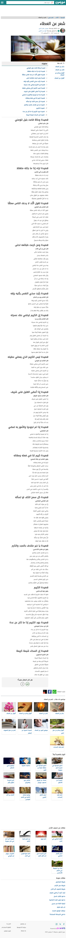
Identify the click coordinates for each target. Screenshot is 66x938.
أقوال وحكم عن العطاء (59, 74)
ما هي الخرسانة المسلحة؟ (57, 914)
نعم (27, 684)
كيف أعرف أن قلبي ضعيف (57, 892)
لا (22, 684)
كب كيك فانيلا (61, 907)
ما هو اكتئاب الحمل (59, 896)
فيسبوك (50, 692)
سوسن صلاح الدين (43, 28)
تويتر (45, 692)
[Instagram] (56, 924)
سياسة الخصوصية (21, 927)
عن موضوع (23, 924)
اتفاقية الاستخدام (6, 927)
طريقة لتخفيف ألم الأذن (58, 889)
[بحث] (52, 2)
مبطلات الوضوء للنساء (58, 910)
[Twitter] (60, 924)
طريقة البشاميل (60, 882)
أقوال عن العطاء (59, 78)
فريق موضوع (7, 931)
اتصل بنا (9, 924)
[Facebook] (63, 924)
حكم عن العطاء (59, 66)
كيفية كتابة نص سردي (58, 903)
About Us (23, 931)
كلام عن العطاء (59, 69)
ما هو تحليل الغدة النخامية (57, 900)
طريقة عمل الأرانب (59, 885)
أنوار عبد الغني (42, 31)
